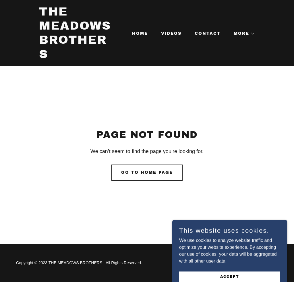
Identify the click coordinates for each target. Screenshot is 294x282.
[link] (77, 56)
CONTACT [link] (207, 33)
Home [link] (140, 33)
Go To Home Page (147, 172)
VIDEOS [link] (171, 33)
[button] (242, 33)
